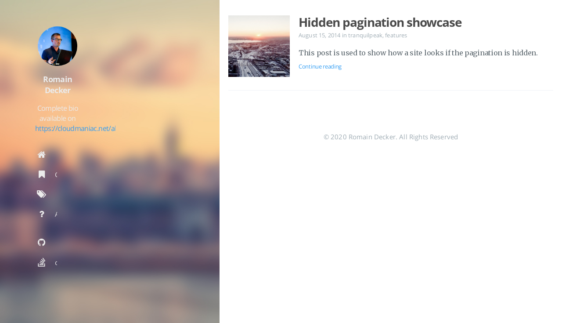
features (396, 35)
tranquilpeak (365, 35)
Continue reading (320, 66)
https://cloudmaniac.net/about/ (109, 142)
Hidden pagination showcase (380, 22)
